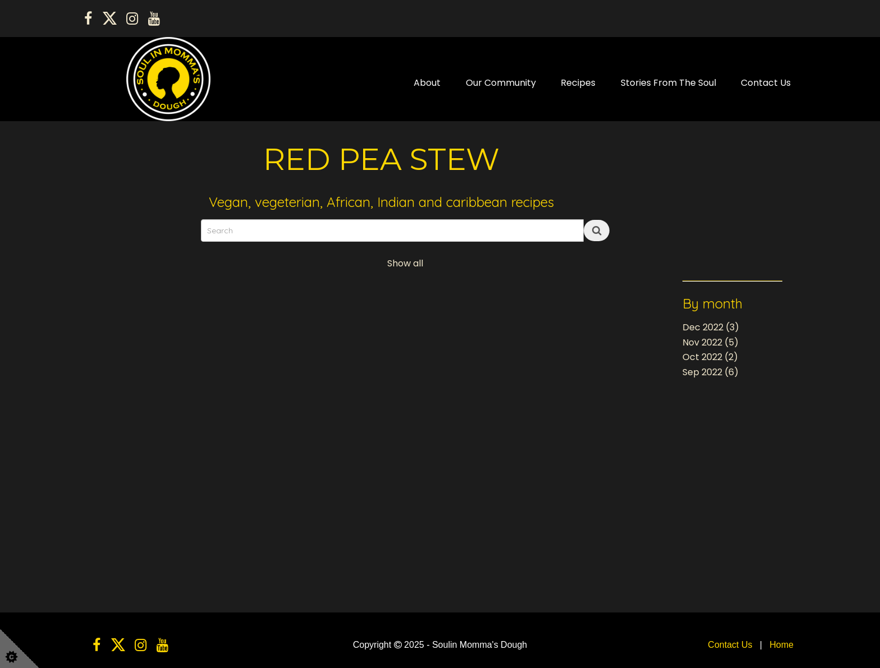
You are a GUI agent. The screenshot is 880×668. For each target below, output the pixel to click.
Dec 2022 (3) (710, 327)
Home (781, 644)
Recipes (578, 82)
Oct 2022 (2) (710, 357)
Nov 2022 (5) (710, 342)
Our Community (501, 82)
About (427, 82)
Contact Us (766, 82)
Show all (405, 263)
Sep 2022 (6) (710, 372)
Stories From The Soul (668, 82)
